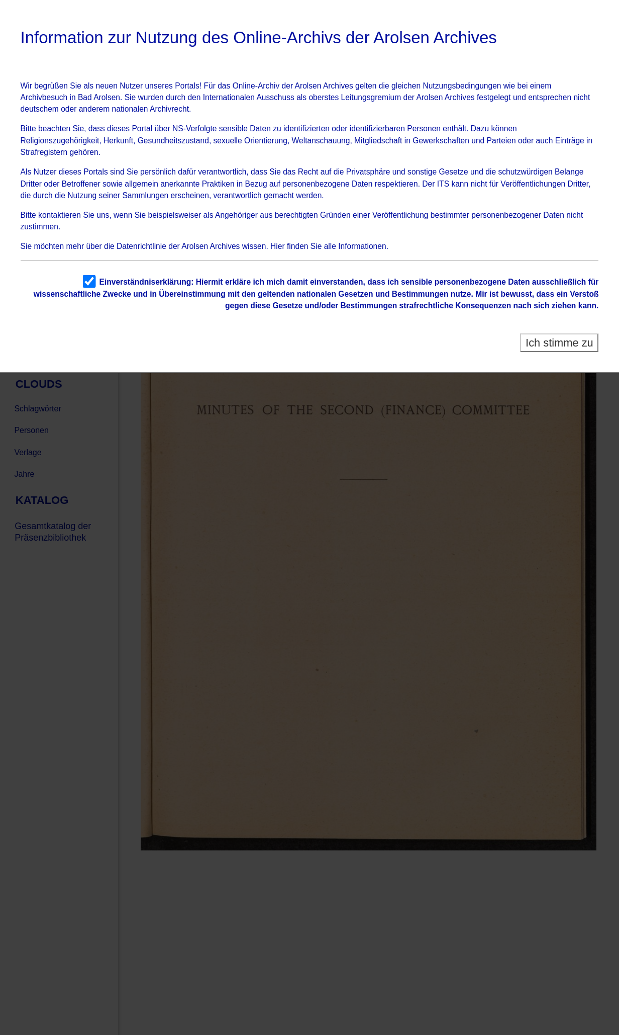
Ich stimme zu (559, 342)
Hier (277, 246)
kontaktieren (59, 215)
